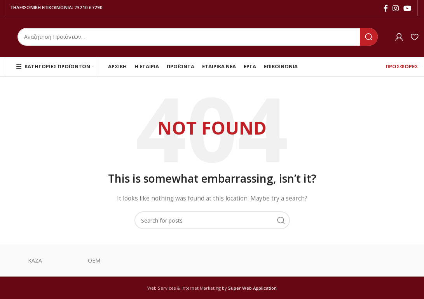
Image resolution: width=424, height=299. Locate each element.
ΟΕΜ (94, 260)
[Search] (197, 37)
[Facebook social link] (385, 8)
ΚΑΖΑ (35, 260)
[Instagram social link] (395, 8)
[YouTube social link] (407, 8)
